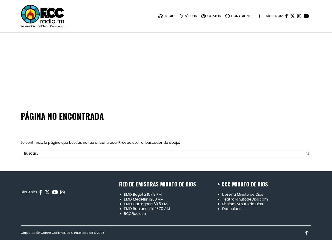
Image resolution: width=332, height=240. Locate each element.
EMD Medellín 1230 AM (143, 199)
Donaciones (232, 208)
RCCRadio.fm (135, 213)
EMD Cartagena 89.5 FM (145, 204)
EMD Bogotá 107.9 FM (143, 194)
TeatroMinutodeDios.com (245, 199)
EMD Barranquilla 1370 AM (147, 208)
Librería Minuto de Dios (242, 194)
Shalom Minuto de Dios (242, 204)
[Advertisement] (166, 67)
